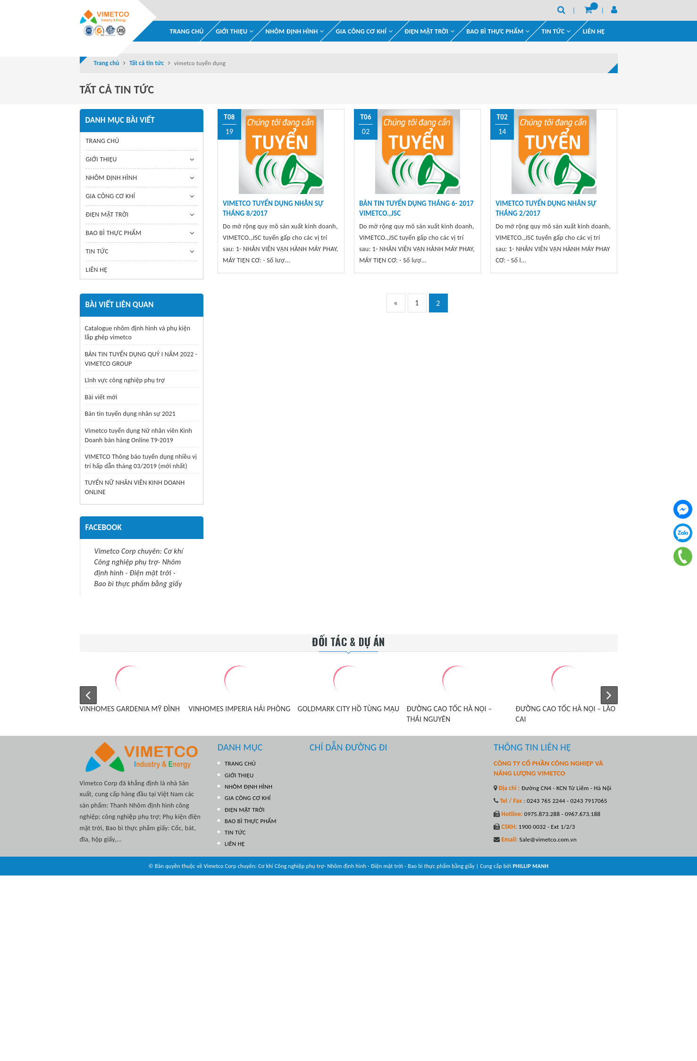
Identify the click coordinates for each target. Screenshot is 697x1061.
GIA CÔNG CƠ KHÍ (364, 31)
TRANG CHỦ (187, 31)
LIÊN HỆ (594, 31)
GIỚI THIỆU (234, 31)
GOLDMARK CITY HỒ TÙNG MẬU (349, 708)
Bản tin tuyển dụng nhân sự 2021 (130, 414)
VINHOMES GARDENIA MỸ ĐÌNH (130, 708)
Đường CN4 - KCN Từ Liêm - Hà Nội (566, 788)
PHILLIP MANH (530, 866)
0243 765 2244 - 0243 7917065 (566, 800)
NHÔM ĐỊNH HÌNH (295, 31)
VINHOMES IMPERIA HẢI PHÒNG (240, 708)
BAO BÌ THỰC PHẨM (497, 31)
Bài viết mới (101, 397)
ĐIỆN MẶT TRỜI (429, 31)
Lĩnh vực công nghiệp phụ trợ (125, 380)
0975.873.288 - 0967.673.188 (562, 813)
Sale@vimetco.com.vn (548, 839)
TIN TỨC (97, 251)
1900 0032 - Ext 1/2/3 (546, 826)
